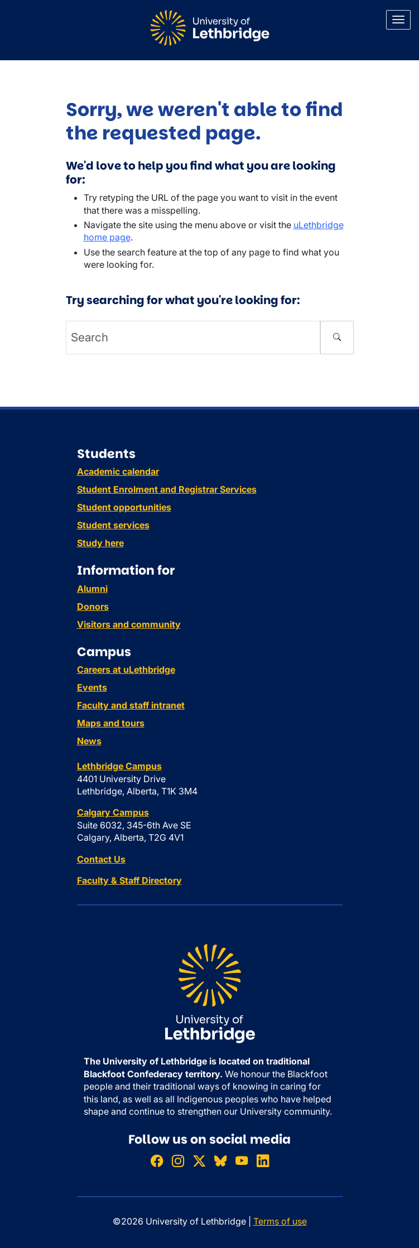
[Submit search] (337, 337)
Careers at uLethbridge (126, 669)
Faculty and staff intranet (131, 705)
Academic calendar (118, 471)
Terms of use (280, 1221)
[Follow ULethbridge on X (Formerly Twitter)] (199, 1160)
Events (92, 687)
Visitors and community (129, 624)
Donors (93, 606)
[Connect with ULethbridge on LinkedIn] (263, 1160)
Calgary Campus (113, 812)
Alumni (92, 588)
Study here (100, 542)
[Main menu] (398, 20)
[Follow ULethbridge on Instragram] (178, 1160)
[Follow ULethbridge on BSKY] (220, 1160)
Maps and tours (111, 723)
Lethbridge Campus (119, 766)
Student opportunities (124, 507)
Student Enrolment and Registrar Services (167, 489)
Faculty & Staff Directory (129, 880)
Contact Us (101, 859)
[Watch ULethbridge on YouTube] (242, 1160)
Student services (113, 525)
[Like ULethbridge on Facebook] (157, 1160)
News (89, 740)
